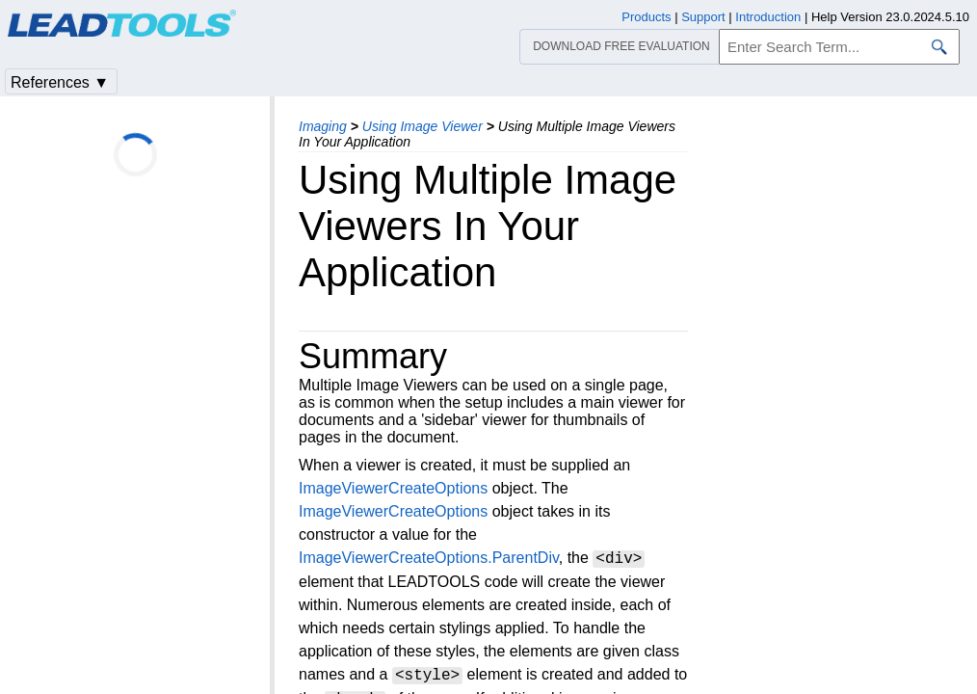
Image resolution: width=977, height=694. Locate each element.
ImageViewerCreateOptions (393, 488)
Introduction (768, 17)
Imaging (323, 126)
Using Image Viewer (422, 126)
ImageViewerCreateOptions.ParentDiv (429, 558)
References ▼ (60, 82)
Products (646, 17)
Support (703, 17)
